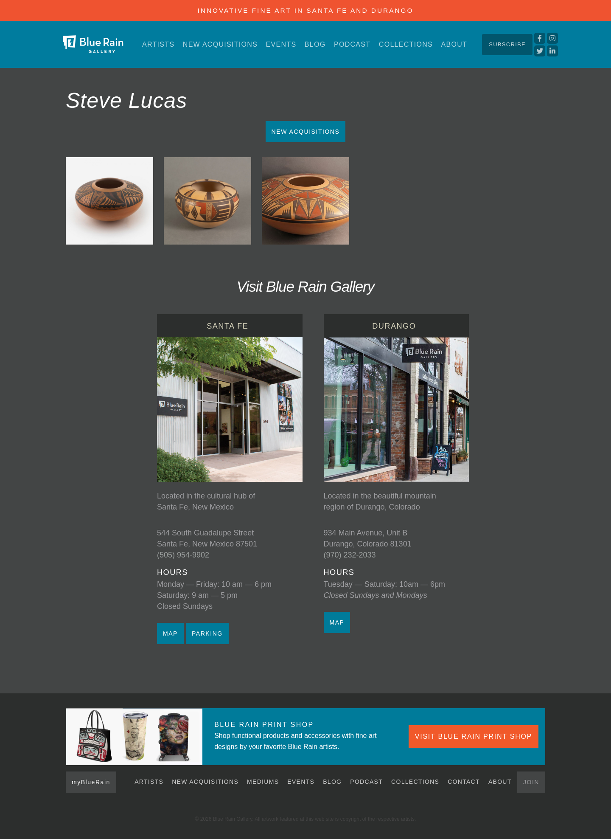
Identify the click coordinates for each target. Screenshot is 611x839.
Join (531, 782)
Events (281, 44)
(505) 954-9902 (183, 555)
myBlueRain (91, 782)
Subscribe (507, 44)
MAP (170, 633)
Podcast (352, 44)
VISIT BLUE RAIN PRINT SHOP (473, 736)
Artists (158, 44)
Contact (464, 781)
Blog (315, 44)
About (454, 44)
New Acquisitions (220, 44)
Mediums (263, 781)
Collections (406, 44)
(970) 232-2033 (350, 555)
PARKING (207, 633)
